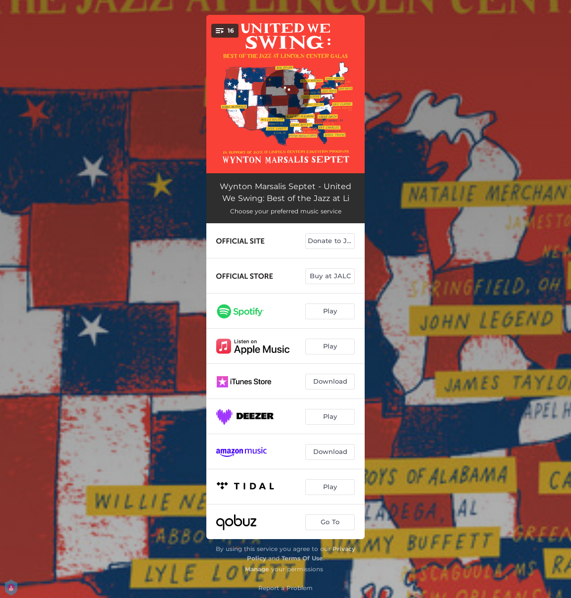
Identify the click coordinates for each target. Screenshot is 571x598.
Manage (257, 569)
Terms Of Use (302, 558)
